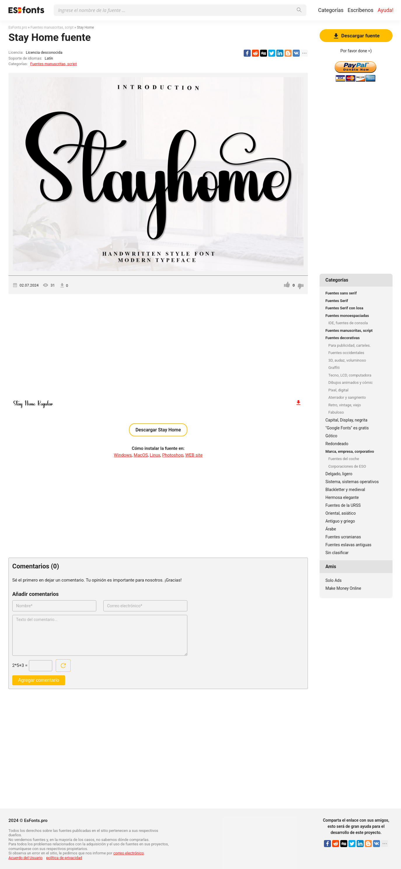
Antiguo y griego (340, 521)
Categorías (331, 10)
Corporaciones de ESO (347, 466)
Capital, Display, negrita (346, 420)
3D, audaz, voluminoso (347, 360)
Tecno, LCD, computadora (349, 375)
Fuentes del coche (343, 459)
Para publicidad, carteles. (349, 345)
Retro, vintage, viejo (344, 405)
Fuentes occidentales (346, 353)
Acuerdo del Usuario (25, 858)
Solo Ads (333, 580)
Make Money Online (343, 588)
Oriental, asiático (340, 513)
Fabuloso (336, 412)
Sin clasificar (336, 552)
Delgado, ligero (338, 473)
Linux (155, 455)
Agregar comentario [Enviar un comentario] (38, 680)
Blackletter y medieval (345, 489)
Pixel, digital (338, 390)
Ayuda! (385, 10)
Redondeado (336, 443)
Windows (123, 455)
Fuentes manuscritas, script (53, 64)
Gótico (331, 435)
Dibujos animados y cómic (350, 382)
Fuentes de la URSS (343, 505)
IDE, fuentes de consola (348, 323)
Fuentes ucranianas (343, 537)
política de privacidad (64, 858)
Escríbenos (361, 10)
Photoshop (173, 455)
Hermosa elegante (342, 497)
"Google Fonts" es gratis (347, 428)
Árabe (330, 529)
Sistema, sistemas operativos (352, 481)
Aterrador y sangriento (347, 397)
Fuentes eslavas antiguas (348, 544)
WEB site (194, 455)
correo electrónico (128, 853)
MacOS (141, 455)
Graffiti (334, 367)
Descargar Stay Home (158, 430)
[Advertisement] (158, 344)
